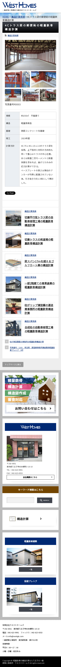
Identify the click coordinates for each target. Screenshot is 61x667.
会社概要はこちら (30, 477)
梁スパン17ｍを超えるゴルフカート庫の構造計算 (39, 263)
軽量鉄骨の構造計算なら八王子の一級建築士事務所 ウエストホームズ (23, 661)
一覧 (30, 569)
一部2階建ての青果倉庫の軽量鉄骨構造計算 (40, 285)
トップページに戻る (13, 364)
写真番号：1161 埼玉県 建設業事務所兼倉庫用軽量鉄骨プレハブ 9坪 (32, 348)
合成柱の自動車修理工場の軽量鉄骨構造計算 (39, 329)
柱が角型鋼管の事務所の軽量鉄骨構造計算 (27, 341)
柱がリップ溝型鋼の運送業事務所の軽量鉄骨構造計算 (39, 309)
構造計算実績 (13, 35)
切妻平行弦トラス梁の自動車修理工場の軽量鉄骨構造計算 (39, 221)
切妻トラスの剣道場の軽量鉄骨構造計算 (39, 241)
